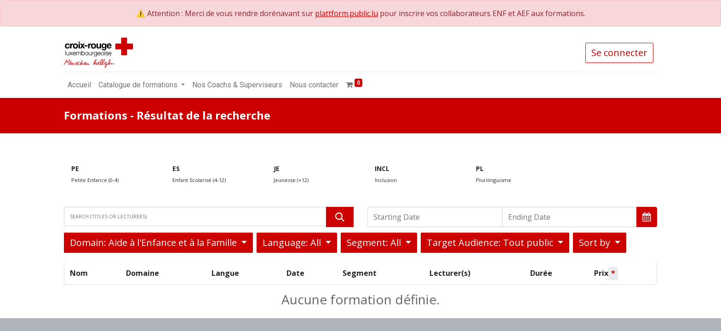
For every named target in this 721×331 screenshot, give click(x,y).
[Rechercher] (340, 217)
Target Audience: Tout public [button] (491, 242)
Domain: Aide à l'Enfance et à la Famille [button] (154, 242)
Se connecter (619, 52)
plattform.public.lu (346, 13)
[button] (646, 217)
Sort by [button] (595, 242)
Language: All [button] (293, 242)
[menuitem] (79, 85)
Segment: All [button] (375, 242)
